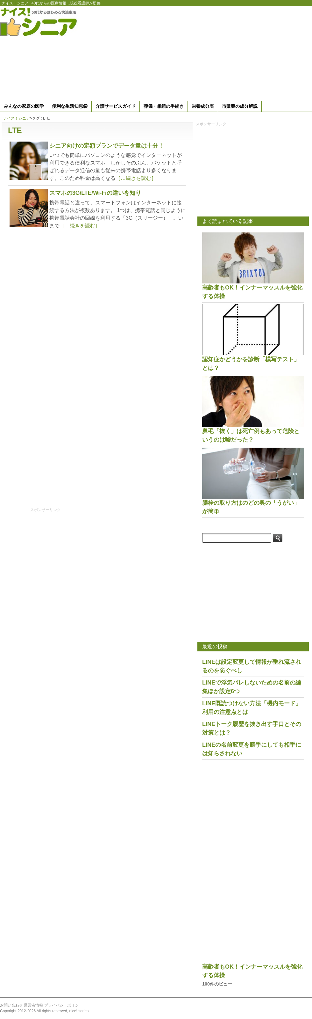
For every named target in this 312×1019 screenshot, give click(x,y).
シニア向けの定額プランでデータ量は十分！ (106, 146)
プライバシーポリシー (63, 1005)
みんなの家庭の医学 (24, 106)
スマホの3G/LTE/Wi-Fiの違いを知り (95, 193)
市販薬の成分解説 (240, 106)
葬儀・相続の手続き (164, 106)
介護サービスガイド (116, 106)
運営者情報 (33, 1005)
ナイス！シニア (15, 3)
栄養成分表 (203, 106)
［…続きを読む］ (136, 178)
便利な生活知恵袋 (70, 106)
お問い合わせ (11, 1005)
